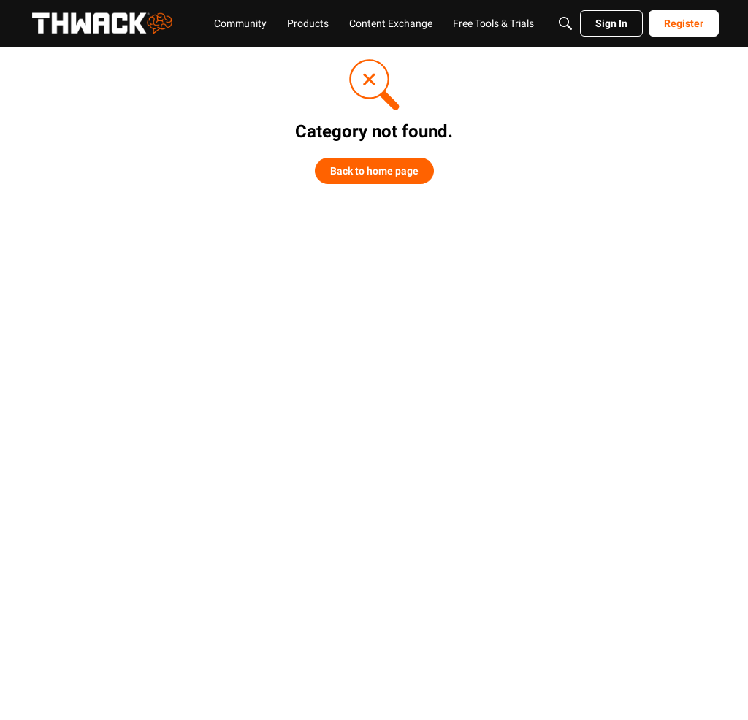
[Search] (565, 23)
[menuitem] (240, 23)
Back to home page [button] (374, 171)
